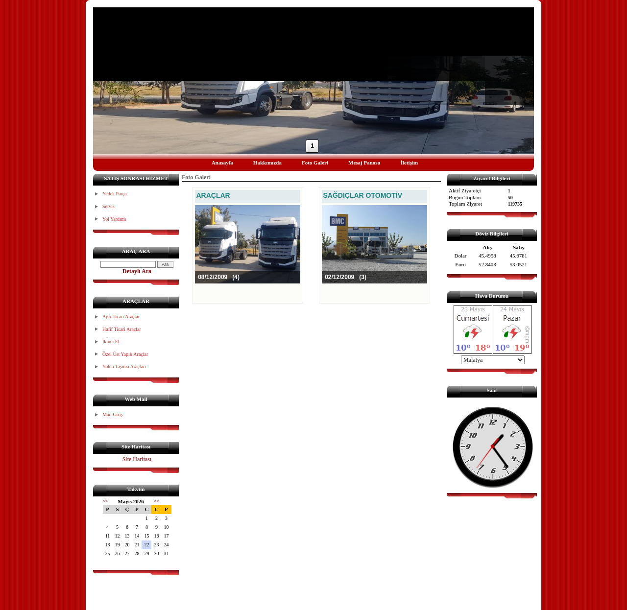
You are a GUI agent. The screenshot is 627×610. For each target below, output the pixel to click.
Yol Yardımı (114, 219)
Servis (108, 206)
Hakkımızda (267, 162)
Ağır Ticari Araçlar (121, 316)
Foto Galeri (315, 162)
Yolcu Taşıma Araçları (124, 366)
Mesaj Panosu (364, 162)
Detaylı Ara (136, 271)
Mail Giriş (112, 414)
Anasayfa (222, 162)
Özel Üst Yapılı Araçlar (125, 354)
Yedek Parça (114, 193)
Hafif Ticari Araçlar (121, 329)
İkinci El (111, 341)
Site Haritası (137, 459)
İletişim (409, 162)
